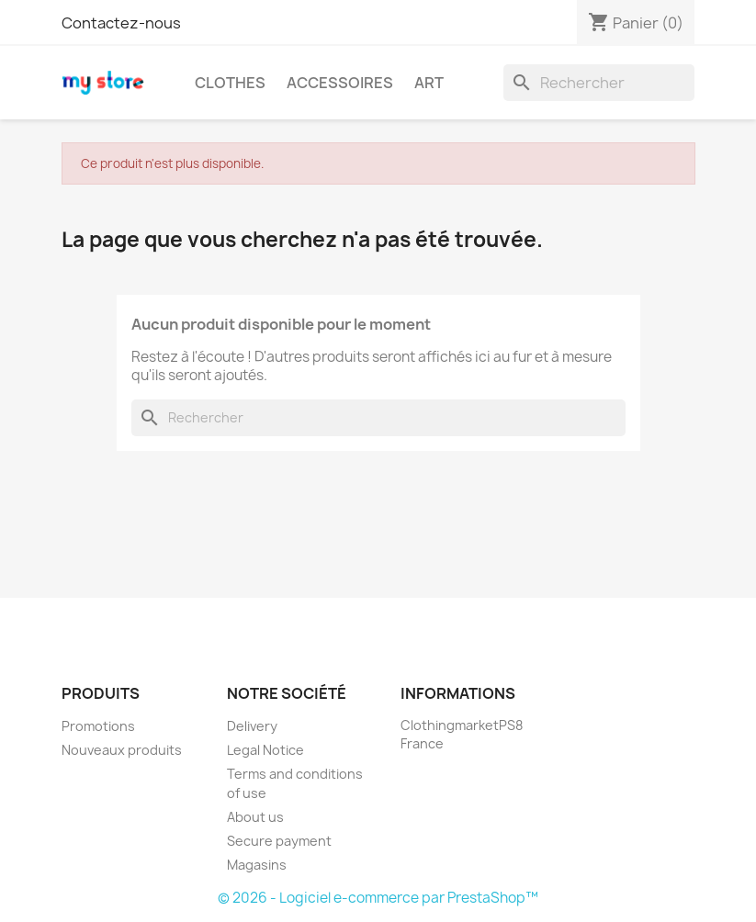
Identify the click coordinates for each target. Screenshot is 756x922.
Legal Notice (265, 750)
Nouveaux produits (122, 750)
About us (255, 817)
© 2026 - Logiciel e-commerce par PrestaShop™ (378, 897)
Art (429, 83)
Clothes (230, 83)
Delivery (252, 726)
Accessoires (340, 83)
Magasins (257, 864)
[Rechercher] (598, 82)
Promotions (98, 726)
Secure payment (279, 840)
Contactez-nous (121, 23)
